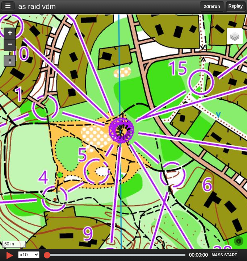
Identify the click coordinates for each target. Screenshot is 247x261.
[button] (9, 34)
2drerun (212, 6)
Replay (236, 6)
